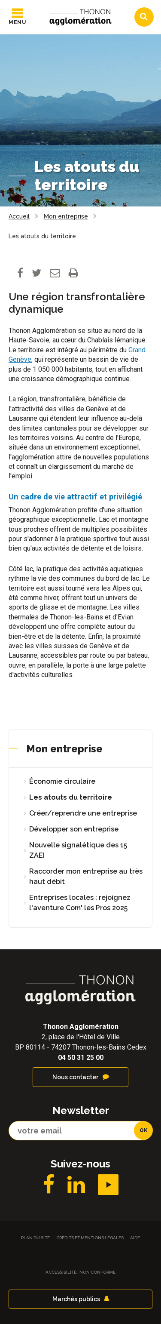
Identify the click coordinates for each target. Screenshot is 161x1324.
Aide (135, 1237)
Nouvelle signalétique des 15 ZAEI (78, 850)
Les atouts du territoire (70, 797)
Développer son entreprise (73, 829)
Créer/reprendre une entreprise (83, 813)
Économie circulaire (62, 781)
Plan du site (35, 1237)
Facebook (49, 1184)
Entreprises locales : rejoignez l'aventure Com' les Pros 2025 (80, 902)
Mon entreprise (64, 748)
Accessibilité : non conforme (80, 1272)
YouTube (108, 1184)
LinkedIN (76, 1184)
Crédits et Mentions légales (90, 1237)
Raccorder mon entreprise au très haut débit (86, 876)
